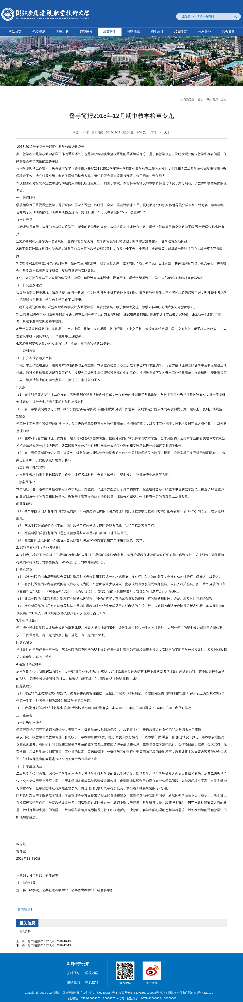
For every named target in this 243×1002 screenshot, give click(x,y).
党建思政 (62, 31)
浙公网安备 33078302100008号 (139, 992)
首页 (201, 99)
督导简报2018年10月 (41, 941)
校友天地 (204, 31)
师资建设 (86, 31)
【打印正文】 (24, 909)
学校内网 (91, 973)
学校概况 (38, 31)
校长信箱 (91, 982)
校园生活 (180, 31)
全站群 (186, 16)
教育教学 (109, 31)
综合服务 (228, 31)
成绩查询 (73, 982)
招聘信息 (73, 973)
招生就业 (157, 31)
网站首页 (15, 31)
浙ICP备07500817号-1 (103, 992)
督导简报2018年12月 (41, 945)
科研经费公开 (78, 964)
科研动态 (133, 31)
